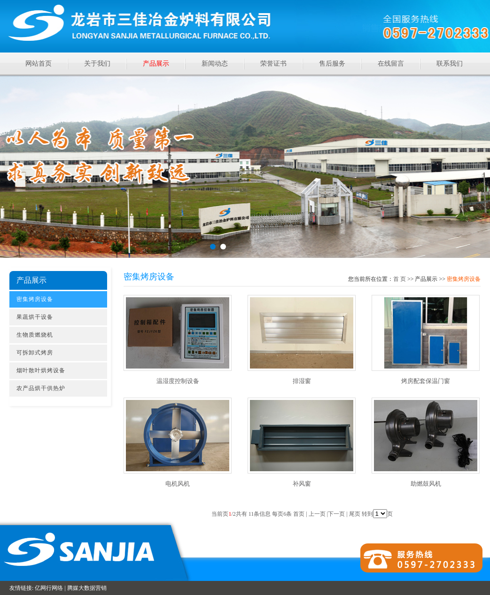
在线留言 (391, 63)
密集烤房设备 (34, 299)
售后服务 (332, 63)
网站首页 (38, 63)
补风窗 (302, 483)
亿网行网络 (49, 588)
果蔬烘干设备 (34, 317)
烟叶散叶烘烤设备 (40, 370)
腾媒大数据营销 (87, 588)
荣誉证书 (273, 63)
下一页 (336, 514)
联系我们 (449, 63)
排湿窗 (302, 380)
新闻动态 (215, 63)
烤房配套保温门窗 (425, 380)
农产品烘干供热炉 (40, 388)
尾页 (354, 514)
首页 (399, 279)
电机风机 (177, 483)
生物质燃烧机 (34, 334)
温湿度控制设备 (177, 380)
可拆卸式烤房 (34, 352)
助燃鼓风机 (426, 483)
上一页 (317, 514)
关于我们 (97, 63)
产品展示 (156, 63)
